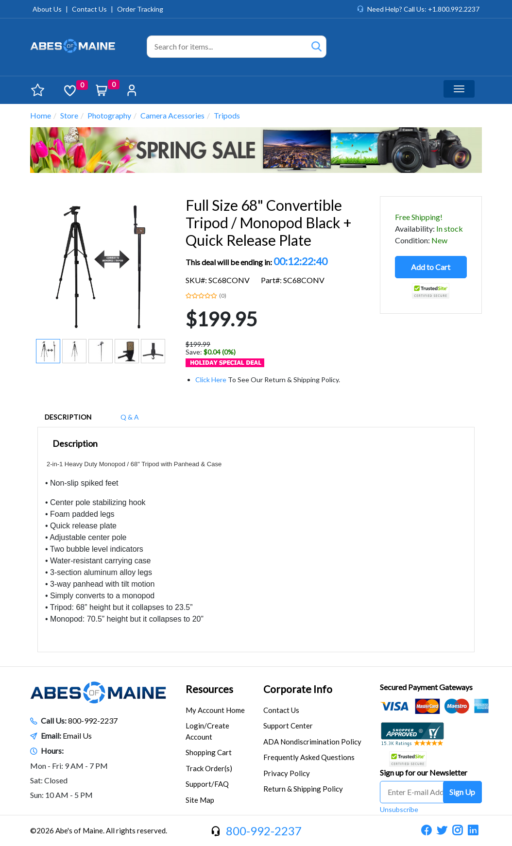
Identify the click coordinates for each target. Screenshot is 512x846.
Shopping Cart (209, 752)
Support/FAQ (207, 783)
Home (40, 115)
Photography (109, 115)
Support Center (288, 725)
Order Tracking (140, 9)
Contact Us (89, 9)
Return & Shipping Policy (303, 788)
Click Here (210, 379)
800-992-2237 (93, 720)
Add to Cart (430, 266)
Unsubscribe (399, 809)
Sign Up (462, 791)
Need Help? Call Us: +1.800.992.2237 (423, 9)
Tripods (227, 115)
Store (69, 115)
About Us (47, 9)
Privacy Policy (286, 773)
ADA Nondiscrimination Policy (312, 741)
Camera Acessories (172, 115)
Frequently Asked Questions (309, 757)
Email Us (77, 735)
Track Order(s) (209, 768)
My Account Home (215, 710)
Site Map (200, 799)
